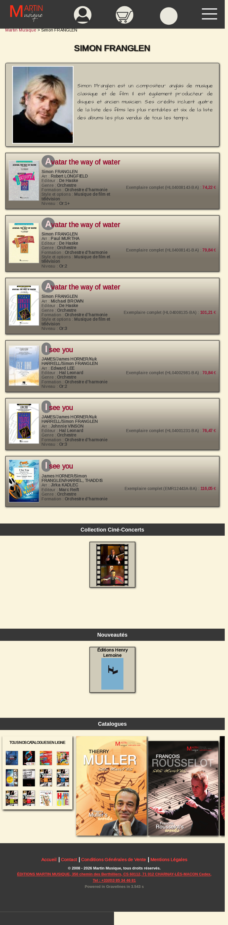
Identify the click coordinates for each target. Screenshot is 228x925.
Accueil (48, 859)
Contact (69, 859)
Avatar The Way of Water (82, 162)
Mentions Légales (168, 859)
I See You (59, 350)
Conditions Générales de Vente (113, 859)
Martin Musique (20, 30)
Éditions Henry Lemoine (112, 668)
